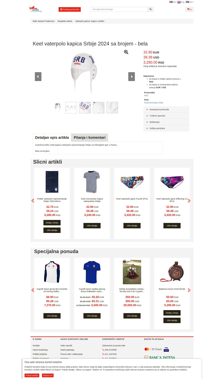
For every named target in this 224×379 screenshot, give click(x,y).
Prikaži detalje (32, 375)
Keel (146, 95)
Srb (172, 2)
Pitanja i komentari (89, 137)
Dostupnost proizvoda (157, 109)
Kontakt (36, 345)
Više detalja (52, 230)
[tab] (166, 109)
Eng (180, 2)
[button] (33, 200)
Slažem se (47, 375)
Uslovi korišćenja (40, 350)
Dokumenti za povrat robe (113, 345)
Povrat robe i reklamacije (72, 354)
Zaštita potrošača (155, 128)
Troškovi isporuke (155, 116)
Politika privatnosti (41, 358)
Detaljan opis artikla (52, 137)
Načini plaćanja (67, 350)
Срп (189, 2)
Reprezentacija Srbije (153, 102)
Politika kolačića (40, 354)
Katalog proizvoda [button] (69, 9)
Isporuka (64, 358)
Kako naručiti (66, 345)
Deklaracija (152, 122)
